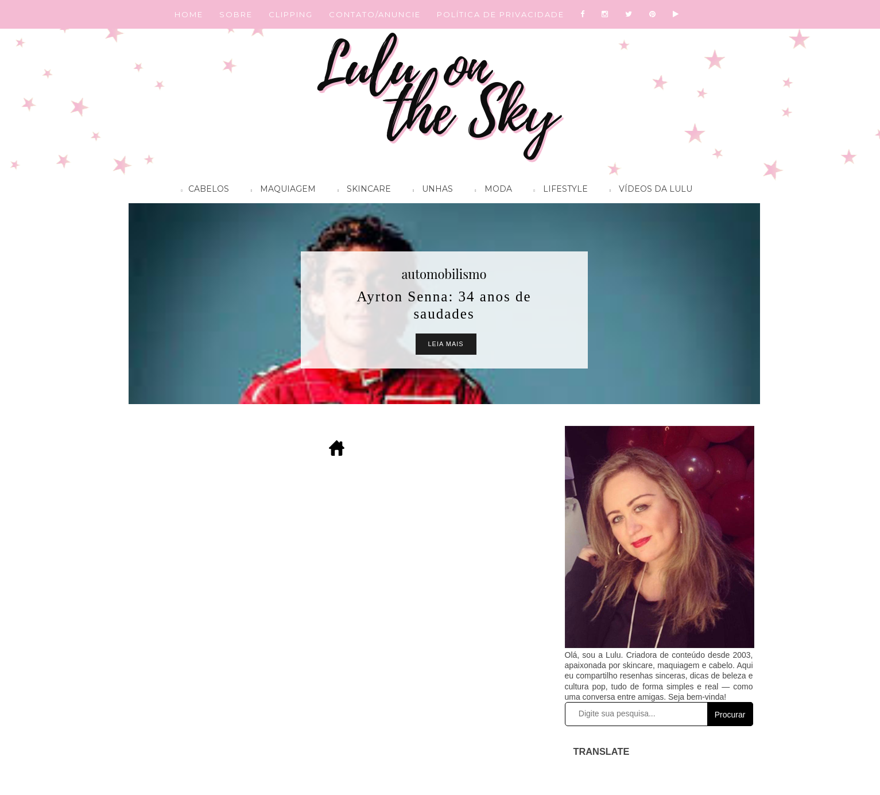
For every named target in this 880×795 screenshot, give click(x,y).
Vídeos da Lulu (648, 191)
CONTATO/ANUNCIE (375, 14)
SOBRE (236, 14)
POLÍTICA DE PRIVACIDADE (500, 14)
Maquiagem (280, 191)
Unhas (430, 191)
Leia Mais (446, 343)
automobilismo (443, 273)
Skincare (361, 191)
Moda (490, 191)
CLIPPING (291, 14)
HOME (189, 14)
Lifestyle (558, 191)
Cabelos (202, 191)
